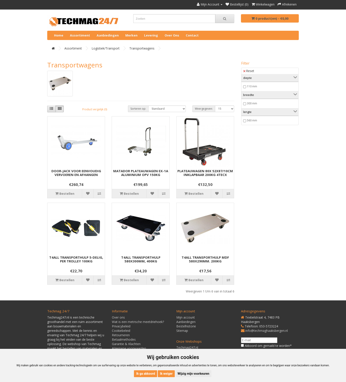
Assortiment (80, 35)
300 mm (252, 103)
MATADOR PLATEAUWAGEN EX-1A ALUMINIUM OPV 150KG (140, 173)
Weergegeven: (204, 109)
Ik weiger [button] (166, 373)
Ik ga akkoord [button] (145, 373)
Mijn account (185, 317)
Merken (131, 35)
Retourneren (121, 335)
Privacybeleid (121, 326)
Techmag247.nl (187, 347)
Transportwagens (141, 48)
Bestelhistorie (186, 326)
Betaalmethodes (124, 339)
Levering (151, 35)
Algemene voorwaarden (129, 348)
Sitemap (182, 331)
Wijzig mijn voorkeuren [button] (193, 373)
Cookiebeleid (121, 331)
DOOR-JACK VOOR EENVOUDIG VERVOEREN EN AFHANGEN (76, 173)
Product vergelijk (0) (94, 109)
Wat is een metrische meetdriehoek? (138, 322)
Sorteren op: (138, 109)
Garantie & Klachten (126, 344)
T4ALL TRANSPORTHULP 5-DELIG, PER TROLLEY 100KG (76, 259)
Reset (248, 71)
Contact (192, 35)
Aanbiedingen (108, 35)
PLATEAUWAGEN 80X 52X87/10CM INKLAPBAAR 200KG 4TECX (205, 173)
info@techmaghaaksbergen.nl (266, 331)
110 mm (252, 86)
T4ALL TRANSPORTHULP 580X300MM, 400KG (140, 259)
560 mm (252, 120)
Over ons (172, 35)
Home (58, 35)
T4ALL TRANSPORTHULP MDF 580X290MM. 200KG (205, 259)
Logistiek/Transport (106, 48)
